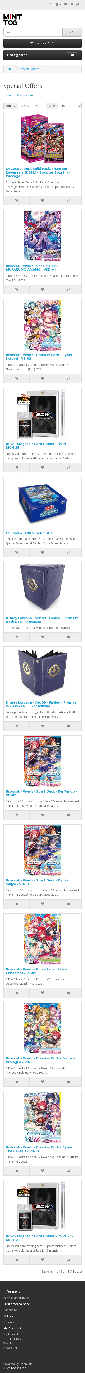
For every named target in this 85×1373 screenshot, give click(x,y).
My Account (10, 1334)
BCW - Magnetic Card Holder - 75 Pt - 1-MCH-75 (39, 1238)
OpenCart (25, 1364)
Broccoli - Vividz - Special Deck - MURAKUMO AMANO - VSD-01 (33, 267)
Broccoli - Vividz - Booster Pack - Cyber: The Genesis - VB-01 (39, 1149)
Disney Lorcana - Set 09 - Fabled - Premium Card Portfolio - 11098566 (42, 704)
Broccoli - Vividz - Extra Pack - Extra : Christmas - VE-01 (37, 971)
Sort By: (11, 106)
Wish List (9, 1343)
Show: (52, 106)
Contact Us (10, 1310)
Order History (12, 1339)
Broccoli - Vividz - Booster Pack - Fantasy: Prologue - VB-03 (41, 1060)
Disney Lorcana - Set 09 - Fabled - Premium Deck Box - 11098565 (42, 619)
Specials (8, 1322)
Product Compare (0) (19, 95)
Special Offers (30, 69)
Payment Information (16, 1298)
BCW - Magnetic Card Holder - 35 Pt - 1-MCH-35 (39, 445)
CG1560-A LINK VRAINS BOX (29, 532)
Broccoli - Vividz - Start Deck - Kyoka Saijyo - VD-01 (37, 882)
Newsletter (10, 1348)
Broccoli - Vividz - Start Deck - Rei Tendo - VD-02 (41, 793)
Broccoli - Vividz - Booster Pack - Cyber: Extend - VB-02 (39, 356)
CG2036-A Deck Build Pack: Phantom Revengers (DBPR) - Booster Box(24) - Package (38, 172)
